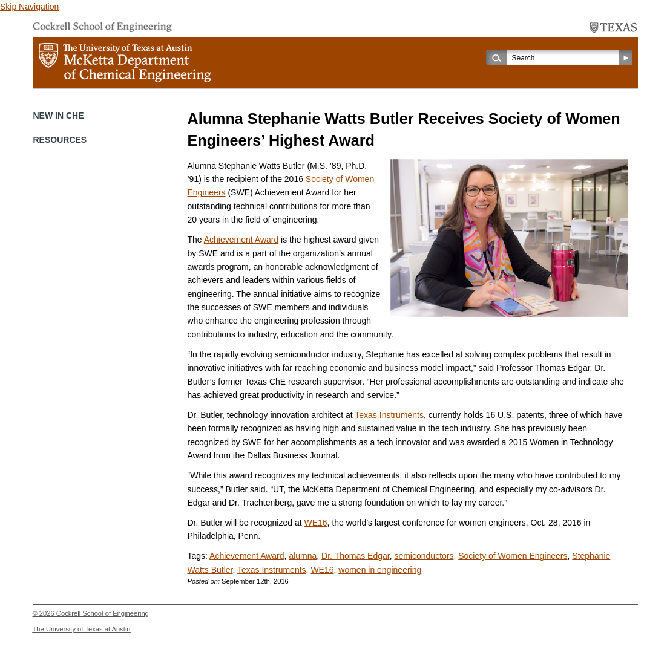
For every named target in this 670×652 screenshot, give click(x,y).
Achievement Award (241, 239)
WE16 (315, 522)
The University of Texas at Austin (82, 629)
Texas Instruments (389, 415)
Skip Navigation (29, 6)
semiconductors (423, 556)
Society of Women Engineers (512, 556)
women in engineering (379, 570)
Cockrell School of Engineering (102, 613)
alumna (303, 556)
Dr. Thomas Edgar (355, 556)
